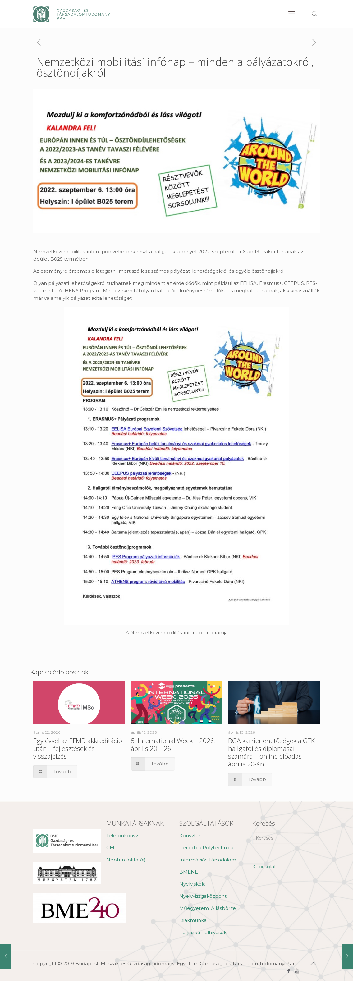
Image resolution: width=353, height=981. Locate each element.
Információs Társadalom (207, 860)
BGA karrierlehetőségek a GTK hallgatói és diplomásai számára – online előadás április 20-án (271, 752)
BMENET (190, 872)
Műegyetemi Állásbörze (207, 908)
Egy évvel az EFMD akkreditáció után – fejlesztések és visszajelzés (77, 748)
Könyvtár (189, 835)
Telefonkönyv (122, 835)
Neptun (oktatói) (126, 860)
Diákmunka (193, 920)
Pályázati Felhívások (203, 932)
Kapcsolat (264, 866)
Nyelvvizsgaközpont (203, 896)
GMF (111, 848)
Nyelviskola (192, 884)
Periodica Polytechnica (206, 848)
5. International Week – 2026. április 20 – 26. (173, 744)
